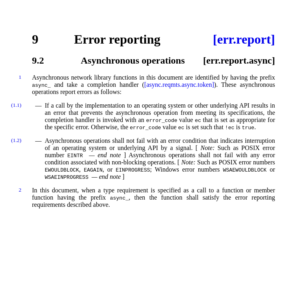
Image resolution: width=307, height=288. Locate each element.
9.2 (38, 60)
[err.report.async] (239, 60)
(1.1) (16, 105)
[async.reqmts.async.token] (179, 84)
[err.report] (244, 39)
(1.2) (16, 140)
